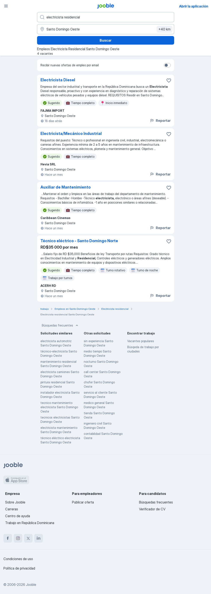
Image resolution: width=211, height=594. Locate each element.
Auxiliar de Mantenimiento (65, 187)
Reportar (160, 120)
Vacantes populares (140, 341)
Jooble (31, 584)
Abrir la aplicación (193, 6)
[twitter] (28, 538)
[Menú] (6, 6)
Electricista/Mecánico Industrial (71, 133)
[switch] (167, 65)
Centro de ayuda (17, 516)
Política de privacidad (19, 568)
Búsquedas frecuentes (60, 325)
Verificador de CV (152, 509)
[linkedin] (38, 538)
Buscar (105, 40)
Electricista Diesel (57, 80)
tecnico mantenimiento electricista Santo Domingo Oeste (59, 407)
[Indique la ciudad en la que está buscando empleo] (105, 29)
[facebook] (7, 538)
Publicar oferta (83, 502)
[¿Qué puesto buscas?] (105, 17)
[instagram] (18, 538)
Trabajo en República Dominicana (29, 523)
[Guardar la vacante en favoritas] (169, 80)
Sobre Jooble (15, 502)
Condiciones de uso (18, 559)
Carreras (11, 509)
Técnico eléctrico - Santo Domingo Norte (79, 241)
